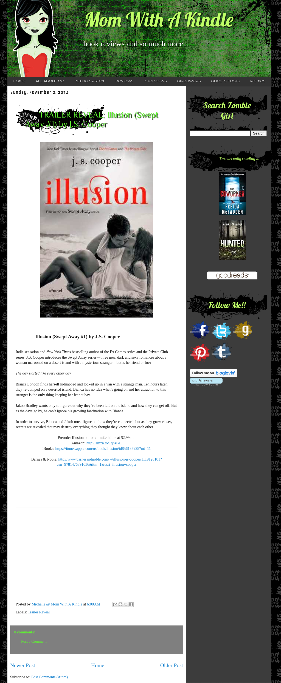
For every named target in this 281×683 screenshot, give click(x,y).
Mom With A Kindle (159, 19)
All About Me (50, 81)
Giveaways (189, 81)
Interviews (155, 81)
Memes (258, 81)
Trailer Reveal (39, 612)
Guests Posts (225, 81)
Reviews (125, 81)
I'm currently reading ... (239, 158)
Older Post (171, 665)
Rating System (89, 81)
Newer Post (22, 665)
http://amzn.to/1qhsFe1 (104, 443)
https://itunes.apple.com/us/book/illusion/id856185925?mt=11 (103, 449)
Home (19, 81)
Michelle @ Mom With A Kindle (57, 604)
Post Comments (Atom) (49, 677)
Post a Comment (34, 641)
